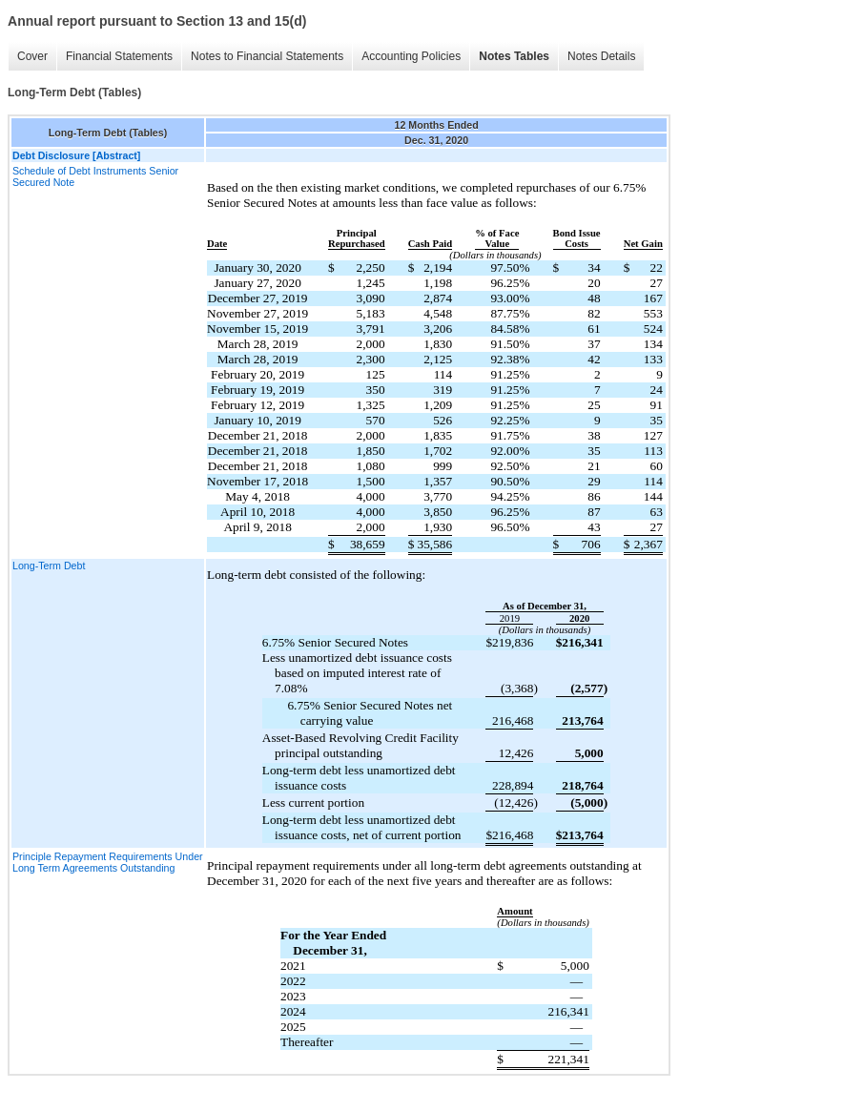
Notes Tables (514, 56)
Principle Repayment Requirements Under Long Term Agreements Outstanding (107, 862)
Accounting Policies (411, 56)
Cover (32, 56)
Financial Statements (119, 56)
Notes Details (601, 56)
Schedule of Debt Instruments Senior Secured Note (95, 176)
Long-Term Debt (48, 565)
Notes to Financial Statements (267, 56)
